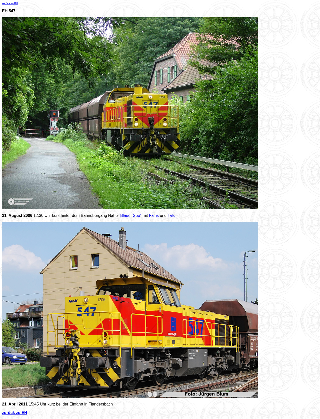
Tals (171, 215)
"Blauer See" (130, 215)
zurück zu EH (10, 3)
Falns (154, 215)
